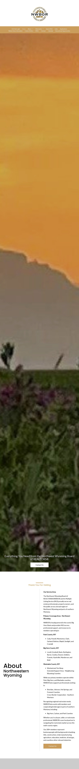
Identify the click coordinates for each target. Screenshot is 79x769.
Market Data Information (16, 31)
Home (24, 29)
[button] (39, 567)
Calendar (50, 31)
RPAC (37, 31)
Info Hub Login (16, 29)
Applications (63, 29)
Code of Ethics (29, 31)
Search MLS (49, 29)
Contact (43, 31)
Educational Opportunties (62, 31)
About (30, 29)
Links (56, 29)
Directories (40, 29)
